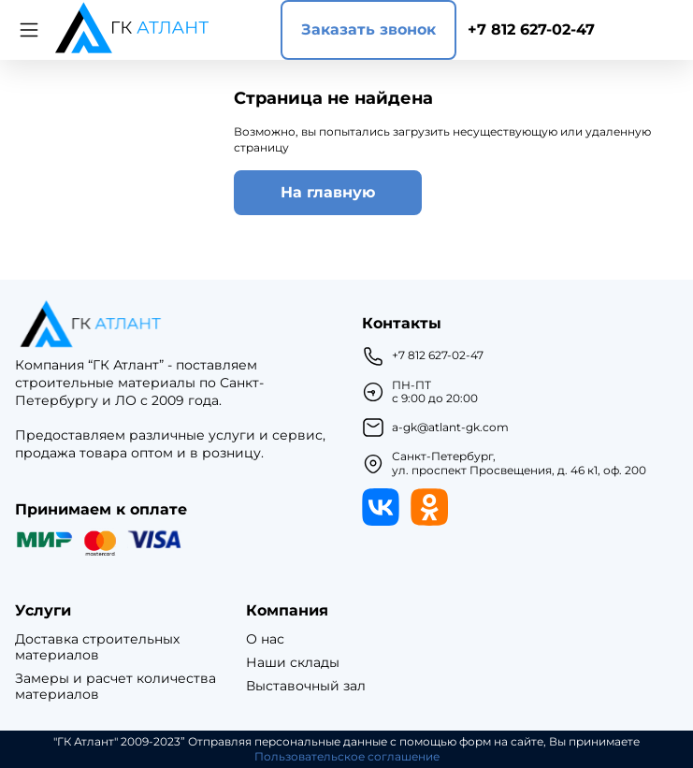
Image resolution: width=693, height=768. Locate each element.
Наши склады (292, 663)
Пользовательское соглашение (347, 756)
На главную (328, 192)
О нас (265, 639)
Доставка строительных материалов (97, 647)
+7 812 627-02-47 (531, 29)
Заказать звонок (368, 29)
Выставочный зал (306, 686)
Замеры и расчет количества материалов (115, 687)
